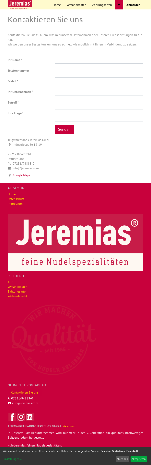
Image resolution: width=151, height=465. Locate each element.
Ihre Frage (15, 113)
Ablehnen (122, 459)
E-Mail (12, 81)
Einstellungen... (12, 459)
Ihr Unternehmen (19, 92)
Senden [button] (64, 129)
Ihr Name (14, 60)
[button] (119, 4)
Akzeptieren (139, 459)
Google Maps (21, 175)
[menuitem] (57, 4)
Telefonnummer (18, 70)
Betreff (12, 102)
